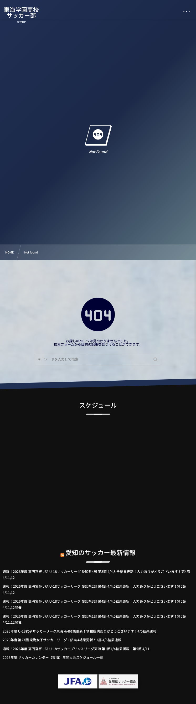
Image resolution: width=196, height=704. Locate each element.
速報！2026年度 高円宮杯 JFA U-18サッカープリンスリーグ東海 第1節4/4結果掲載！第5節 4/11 (76, 648)
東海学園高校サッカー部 (21, 12)
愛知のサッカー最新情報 (101, 549)
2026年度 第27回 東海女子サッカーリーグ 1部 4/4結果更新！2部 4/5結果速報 (62, 639)
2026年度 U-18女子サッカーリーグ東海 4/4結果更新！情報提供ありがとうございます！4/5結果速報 (79, 631)
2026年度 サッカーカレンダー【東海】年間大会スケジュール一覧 (53, 657)
